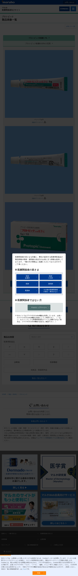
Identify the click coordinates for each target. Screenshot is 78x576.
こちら (24, 569)
